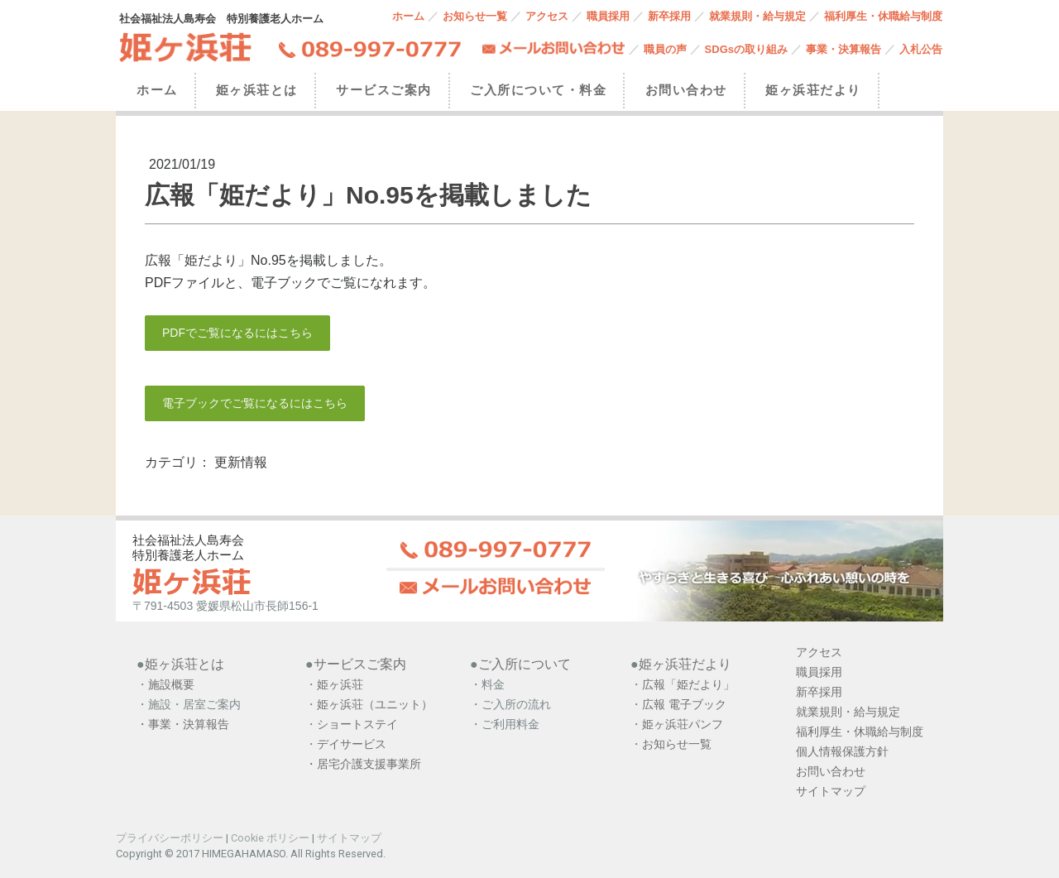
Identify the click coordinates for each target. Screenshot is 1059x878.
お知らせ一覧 (475, 16)
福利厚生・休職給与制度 (883, 16)
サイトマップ (349, 838)
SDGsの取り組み (746, 49)
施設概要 (171, 684)
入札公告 (920, 49)
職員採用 (608, 16)
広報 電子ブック (684, 704)
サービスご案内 (384, 90)
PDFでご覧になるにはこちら (237, 332)
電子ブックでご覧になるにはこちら (254, 403)
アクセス (546, 16)
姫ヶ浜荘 (340, 684)
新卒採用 (669, 16)
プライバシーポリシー (169, 838)
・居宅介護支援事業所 (363, 763)
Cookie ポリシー (270, 838)
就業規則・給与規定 (757, 16)
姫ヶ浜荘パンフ (682, 724)
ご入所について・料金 (538, 90)
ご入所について (524, 664)
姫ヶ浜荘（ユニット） (375, 704)
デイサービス (353, 744)
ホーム (408, 16)
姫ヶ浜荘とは (257, 90)
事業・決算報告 (843, 49)
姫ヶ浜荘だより (813, 90)
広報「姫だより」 (688, 684)
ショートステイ (357, 724)
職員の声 (665, 49)
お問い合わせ (686, 90)
